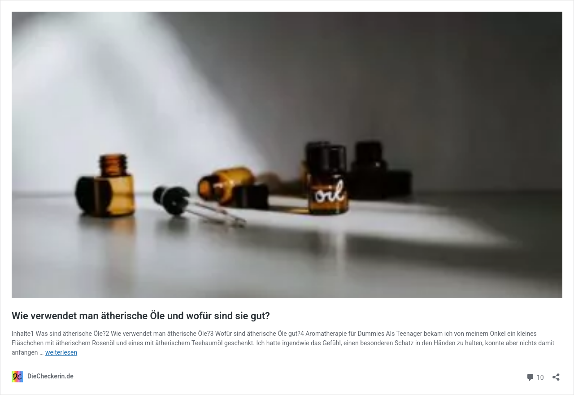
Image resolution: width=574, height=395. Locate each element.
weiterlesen (61, 352)
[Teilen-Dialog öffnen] (556, 374)
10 (535, 376)
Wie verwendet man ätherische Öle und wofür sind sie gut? (141, 315)
